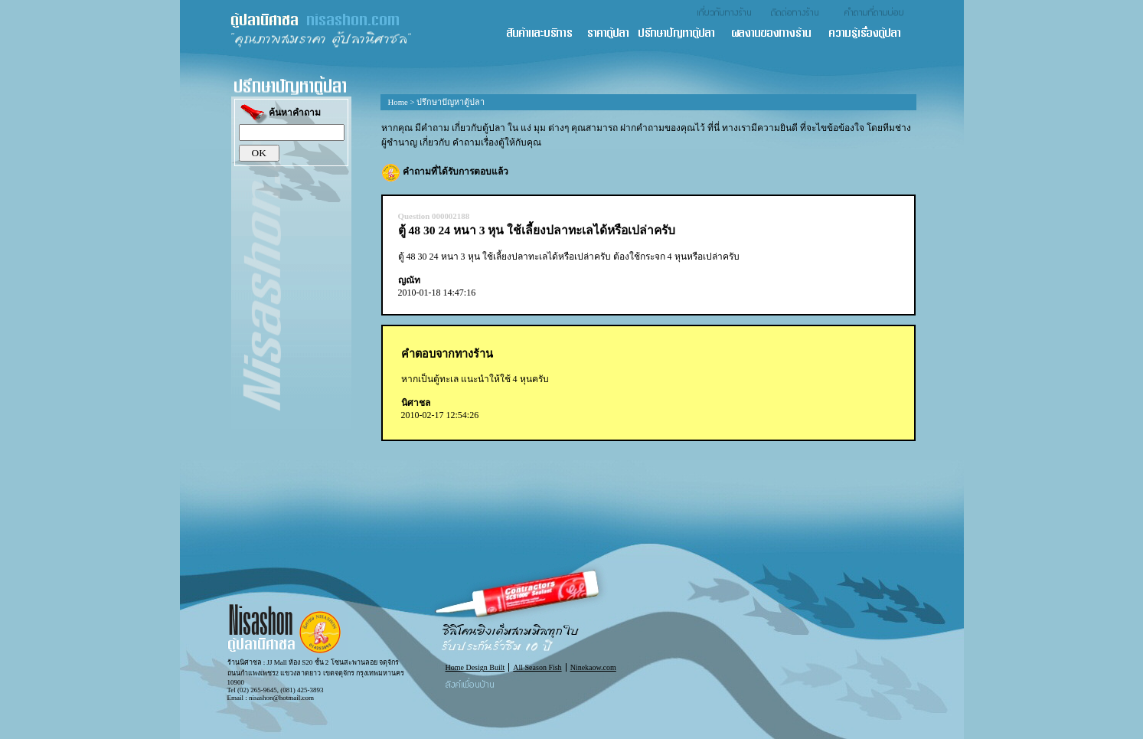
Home (398, 101)
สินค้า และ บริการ (546, 34)
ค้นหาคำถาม (280, 113)
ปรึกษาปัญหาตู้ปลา (684, 34)
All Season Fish (537, 667)
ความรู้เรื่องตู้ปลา (872, 34)
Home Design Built (475, 667)
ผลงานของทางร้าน (779, 34)
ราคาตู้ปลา (612, 34)
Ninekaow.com (593, 667)
